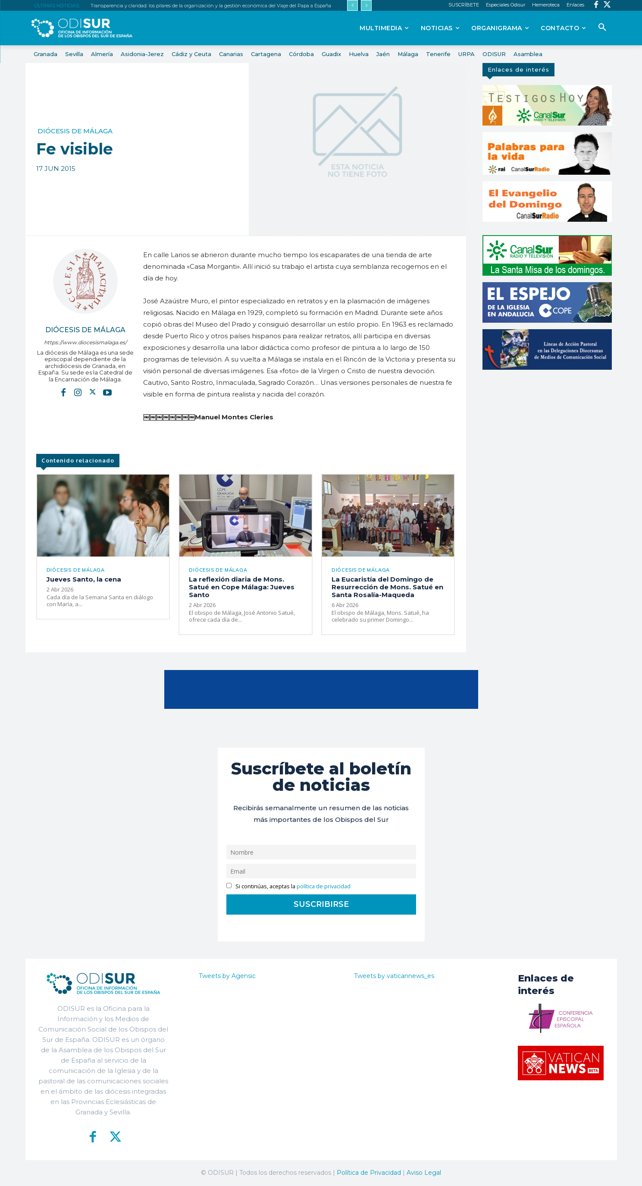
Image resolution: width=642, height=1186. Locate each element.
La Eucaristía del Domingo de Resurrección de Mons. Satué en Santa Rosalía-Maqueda (387, 587)
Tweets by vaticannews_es (394, 976)
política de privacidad (324, 886)
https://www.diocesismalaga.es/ (85, 342)
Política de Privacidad (369, 1173)
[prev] (352, 5)
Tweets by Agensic (227, 976)
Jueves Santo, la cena (84, 579)
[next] (366, 5)
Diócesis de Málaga (75, 131)
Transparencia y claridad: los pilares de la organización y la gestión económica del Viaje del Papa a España (211, 6)
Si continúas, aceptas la (288, 886)
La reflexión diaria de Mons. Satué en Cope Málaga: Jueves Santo (241, 587)
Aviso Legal (424, 1173)
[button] (602, 27)
